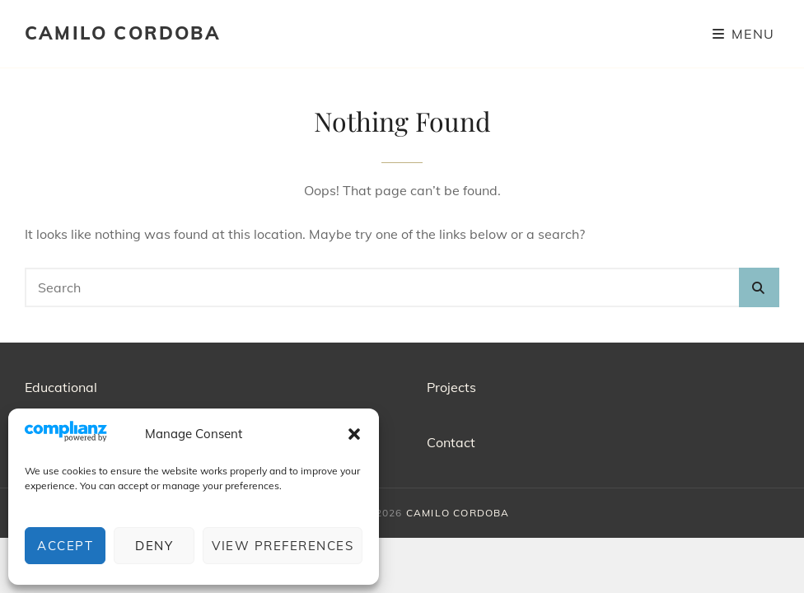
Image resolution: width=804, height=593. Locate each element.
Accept (65, 545)
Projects (451, 387)
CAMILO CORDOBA (123, 32)
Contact (451, 442)
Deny (154, 545)
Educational (61, 387)
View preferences (282, 545)
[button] (354, 434)
